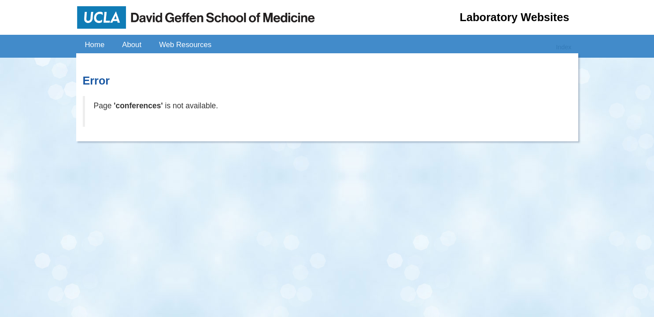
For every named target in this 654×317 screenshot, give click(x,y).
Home (95, 45)
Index (564, 47)
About (131, 45)
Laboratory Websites (514, 17)
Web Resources (185, 45)
